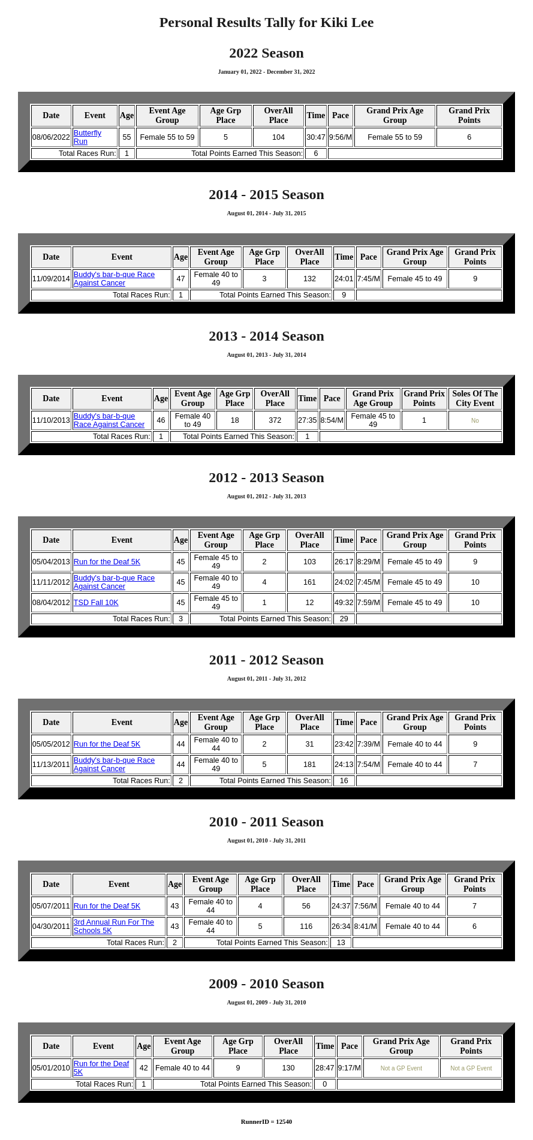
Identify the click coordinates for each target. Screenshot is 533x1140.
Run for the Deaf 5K (107, 562)
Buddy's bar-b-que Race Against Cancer (114, 278)
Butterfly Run (87, 137)
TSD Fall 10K (96, 602)
